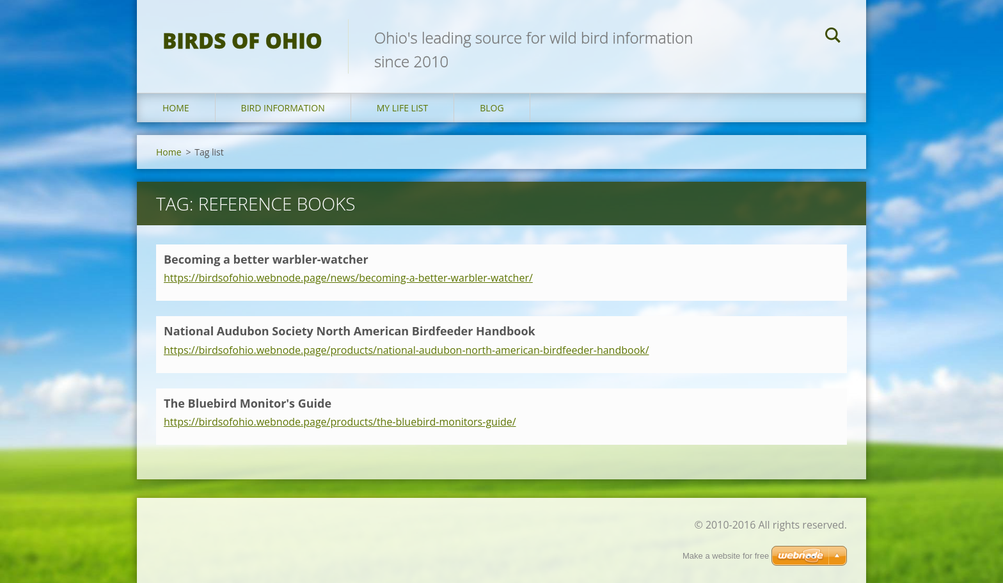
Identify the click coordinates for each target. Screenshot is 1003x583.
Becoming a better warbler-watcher (266, 259)
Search (833, 37)
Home (175, 108)
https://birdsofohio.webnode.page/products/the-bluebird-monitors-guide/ (340, 422)
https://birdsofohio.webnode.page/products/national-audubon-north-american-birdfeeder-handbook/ (406, 350)
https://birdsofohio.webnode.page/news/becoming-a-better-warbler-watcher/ (348, 278)
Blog (491, 108)
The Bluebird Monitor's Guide (247, 403)
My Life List (403, 108)
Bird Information (283, 108)
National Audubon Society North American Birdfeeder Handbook (349, 331)
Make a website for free (726, 556)
